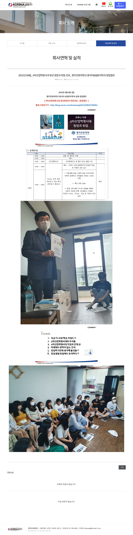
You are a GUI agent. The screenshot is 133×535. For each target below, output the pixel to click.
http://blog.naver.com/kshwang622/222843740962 (73, 105)
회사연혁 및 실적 (111, 43)
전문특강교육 (81, 43)
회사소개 (68, 5)
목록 (122, 467)
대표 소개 (52, 43)
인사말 (22, 43)
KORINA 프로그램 (84, 5)
